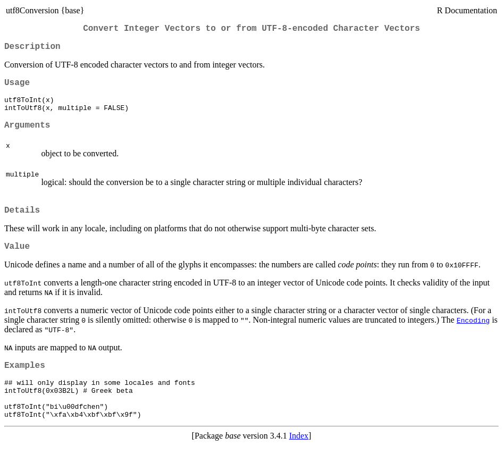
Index (298, 461)
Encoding (473, 336)
